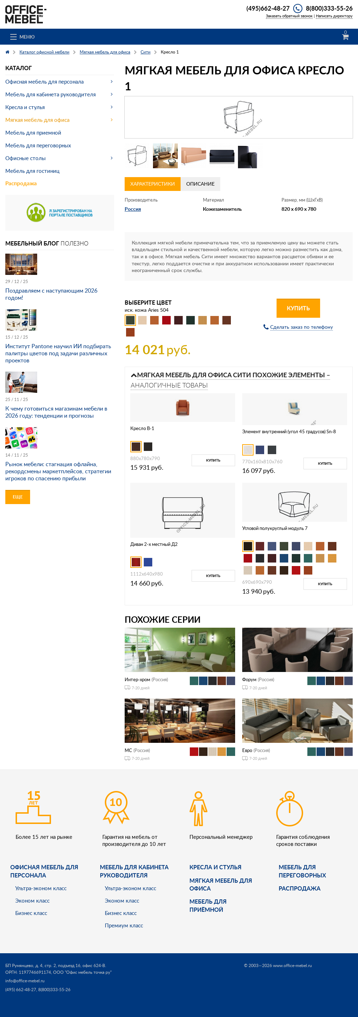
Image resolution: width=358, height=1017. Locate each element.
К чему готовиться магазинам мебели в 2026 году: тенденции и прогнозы (56, 412)
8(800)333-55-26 (329, 8)
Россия (133, 208)
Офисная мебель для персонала (44, 81)
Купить (298, 308)
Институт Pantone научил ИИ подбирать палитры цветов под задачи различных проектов (58, 353)
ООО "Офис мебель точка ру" (82, 972)
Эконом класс (32, 900)
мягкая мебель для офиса (220, 884)
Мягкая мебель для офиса (37, 119)
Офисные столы (25, 158)
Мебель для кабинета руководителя (50, 94)
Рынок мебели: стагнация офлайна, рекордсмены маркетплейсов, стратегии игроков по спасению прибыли (58, 471)
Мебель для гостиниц (32, 170)
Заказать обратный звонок (289, 15)
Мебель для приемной (33, 132)
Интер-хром (137, 679)
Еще (18, 497)
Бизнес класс (31, 912)
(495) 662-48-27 (20, 990)
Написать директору (334, 15)
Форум (249, 679)
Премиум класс (124, 925)
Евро (247, 750)
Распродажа (21, 183)
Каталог (18, 68)
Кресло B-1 (142, 428)
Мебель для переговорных (38, 145)
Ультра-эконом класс (41, 888)
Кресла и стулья (25, 107)
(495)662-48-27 (268, 8)
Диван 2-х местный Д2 (154, 544)
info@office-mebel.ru (25, 981)
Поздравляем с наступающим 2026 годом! (51, 294)
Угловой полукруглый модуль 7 (275, 528)
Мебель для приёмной (208, 905)
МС (128, 750)
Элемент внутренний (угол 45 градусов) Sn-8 (289, 431)
